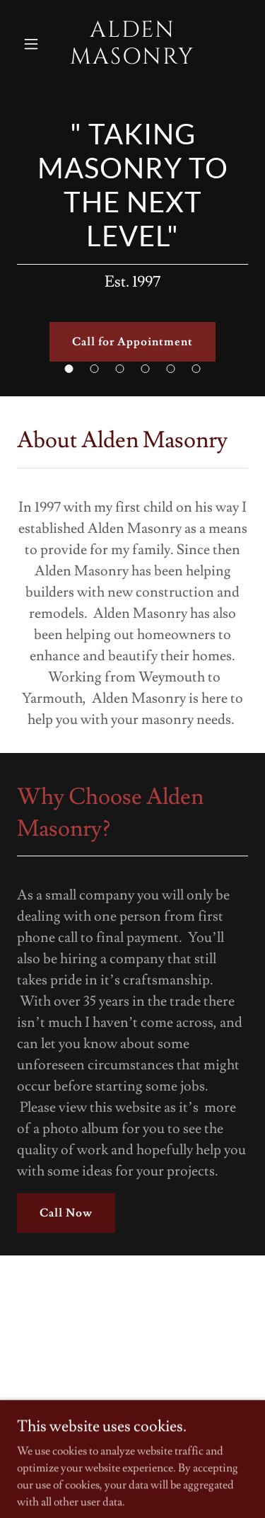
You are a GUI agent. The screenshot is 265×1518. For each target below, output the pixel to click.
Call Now (66, 1213)
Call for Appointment (132, 342)
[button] (31, 44)
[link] (132, 44)
